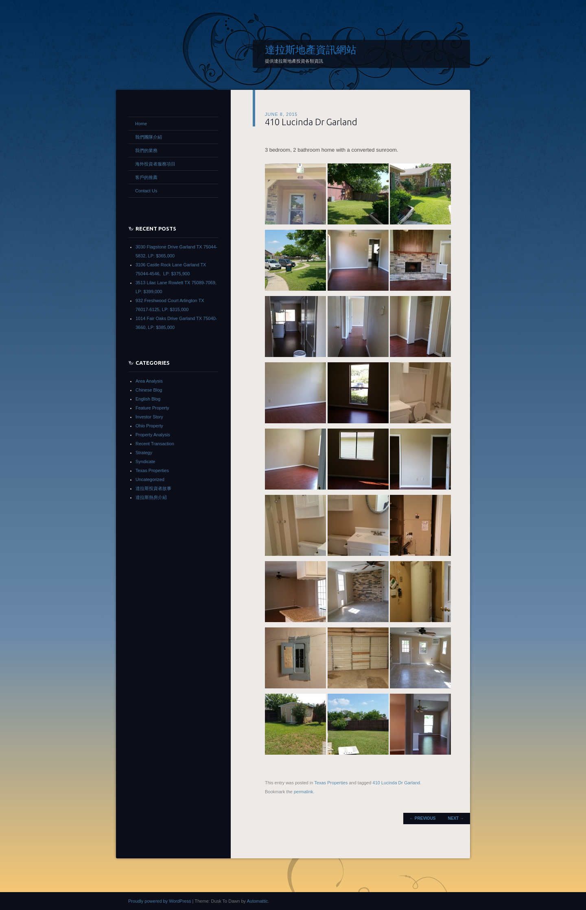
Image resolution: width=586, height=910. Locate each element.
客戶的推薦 (146, 177)
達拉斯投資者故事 (153, 488)
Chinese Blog (149, 390)
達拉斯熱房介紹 (151, 497)
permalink (303, 791)
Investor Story (149, 416)
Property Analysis (153, 434)
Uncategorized (150, 479)
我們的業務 (146, 150)
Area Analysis (149, 381)
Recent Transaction (155, 443)
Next (456, 818)
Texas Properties (331, 782)
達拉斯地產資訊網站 (310, 49)
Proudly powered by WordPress (159, 901)
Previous (422, 818)
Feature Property (152, 407)
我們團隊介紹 (148, 137)
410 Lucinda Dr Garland (311, 122)
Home (141, 123)
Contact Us (146, 190)
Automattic (257, 901)
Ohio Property (149, 425)
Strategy (144, 452)
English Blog (148, 398)
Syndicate (145, 461)
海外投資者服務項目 (155, 163)
